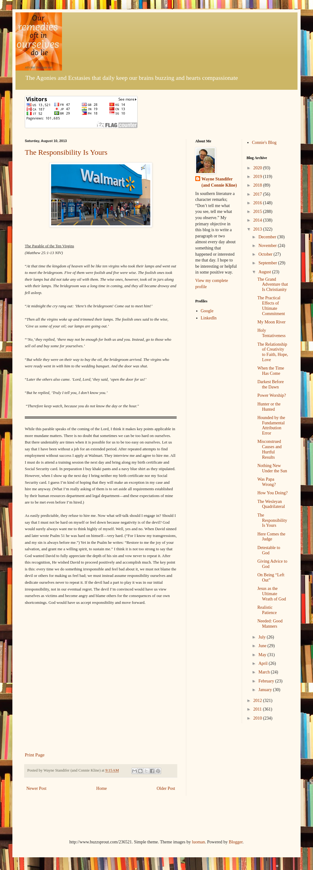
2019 (258, 176)
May (262, 654)
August (265, 272)
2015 (258, 211)
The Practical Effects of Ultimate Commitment (271, 306)
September (268, 263)
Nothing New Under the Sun (272, 468)
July (262, 637)
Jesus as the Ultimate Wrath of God (271, 593)
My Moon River (271, 322)
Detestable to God (268, 550)
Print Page (35, 754)
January (265, 689)
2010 (258, 718)
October (266, 254)
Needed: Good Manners (269, 624)
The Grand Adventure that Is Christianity (272, 284)
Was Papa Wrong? (266, 482)
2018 (258, 185)
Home (101, 788)
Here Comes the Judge (271, 537)
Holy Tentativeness (271, 333)
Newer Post (36, 788)
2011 (258, 709)
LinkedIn (209, 318)
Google (207, 311)
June (262, 645)
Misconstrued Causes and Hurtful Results (269, 449)
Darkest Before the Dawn (270, 384)
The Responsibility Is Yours (66, 152)
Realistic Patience (266, 610)
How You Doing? (272, 493)
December (267, 237)
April (263, 663)
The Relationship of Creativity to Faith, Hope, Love (272, 352)
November (268, 245)
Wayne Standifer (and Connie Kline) (219, 182)
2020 (258, 168)
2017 (258, 194)
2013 (258, 229)
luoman (198, 842)
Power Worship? (271, 395)
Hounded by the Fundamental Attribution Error (271, 425)
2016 (258, 203)
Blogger (235, 842)
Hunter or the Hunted (268, 407)
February (266, 681)
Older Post (166, 788)
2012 (258, 700)
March (264, 672)
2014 (258, 220)
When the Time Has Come (270, 371)
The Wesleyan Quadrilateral (271, 504)
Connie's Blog (264, 142)
